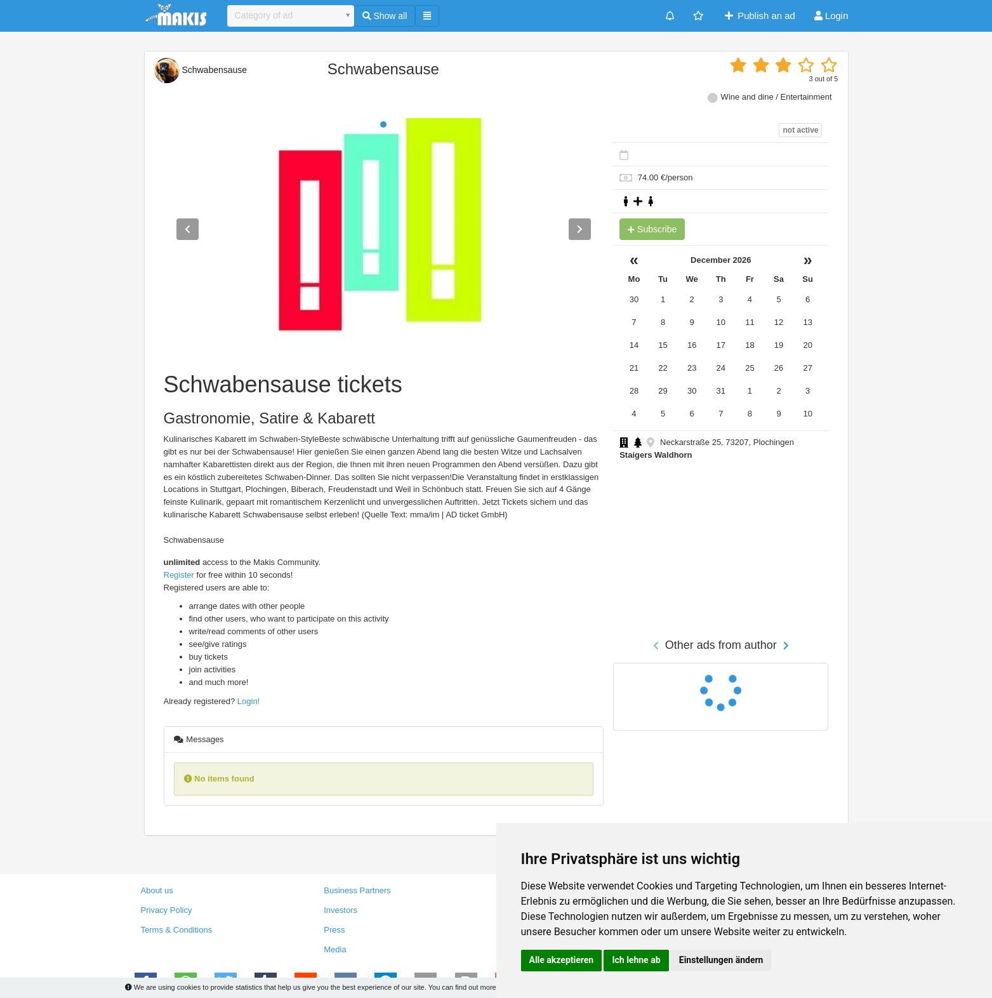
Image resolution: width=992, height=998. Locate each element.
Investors (340, 910)
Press (334, 930)
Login (831, 15)
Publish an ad (759, 15)
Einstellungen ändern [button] (721, 960)
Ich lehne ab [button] (636, 960)
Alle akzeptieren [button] (561, 960)
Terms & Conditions (177, 930)
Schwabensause (201, 70)
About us (157, 890)
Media (335, 949)
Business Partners (357, 890)
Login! (248, 701)
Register (179, 575)
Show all (384, 16)
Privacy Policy (166, 910)
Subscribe (652, 229)
